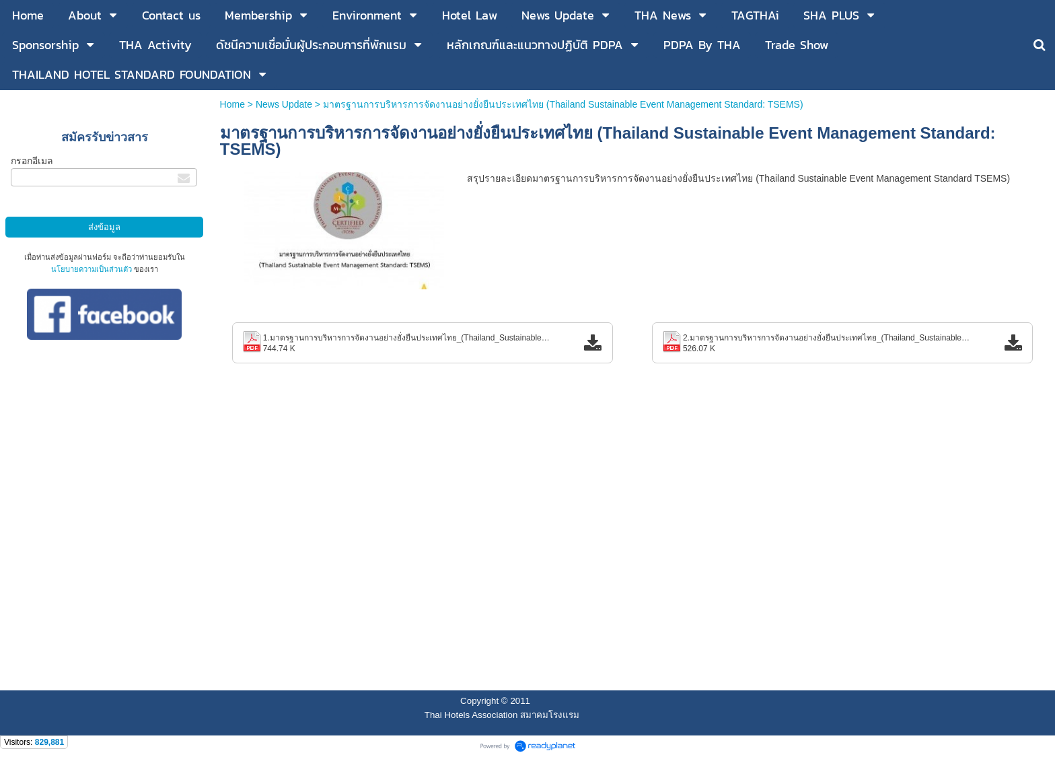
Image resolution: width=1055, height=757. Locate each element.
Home (234, 104)
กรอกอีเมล (32, 160)
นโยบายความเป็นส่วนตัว (91, 269)
